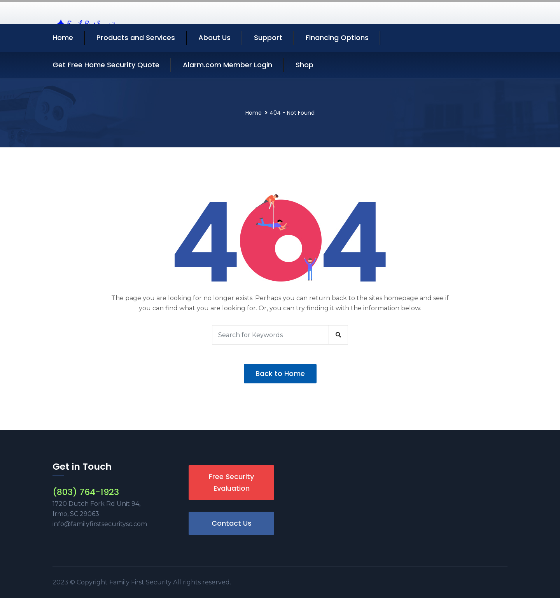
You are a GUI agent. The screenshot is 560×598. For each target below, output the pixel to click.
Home (62, 37)
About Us (214, 37)
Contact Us (232, 523)
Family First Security (141, 582)
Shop (304, 65)
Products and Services (135, 37)
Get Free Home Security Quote (105, 65)
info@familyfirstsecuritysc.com (99, 524)
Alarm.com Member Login (227, 65)
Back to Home (280, 373)
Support (268, 37)
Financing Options (337, 37)
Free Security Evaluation (231, 482)
